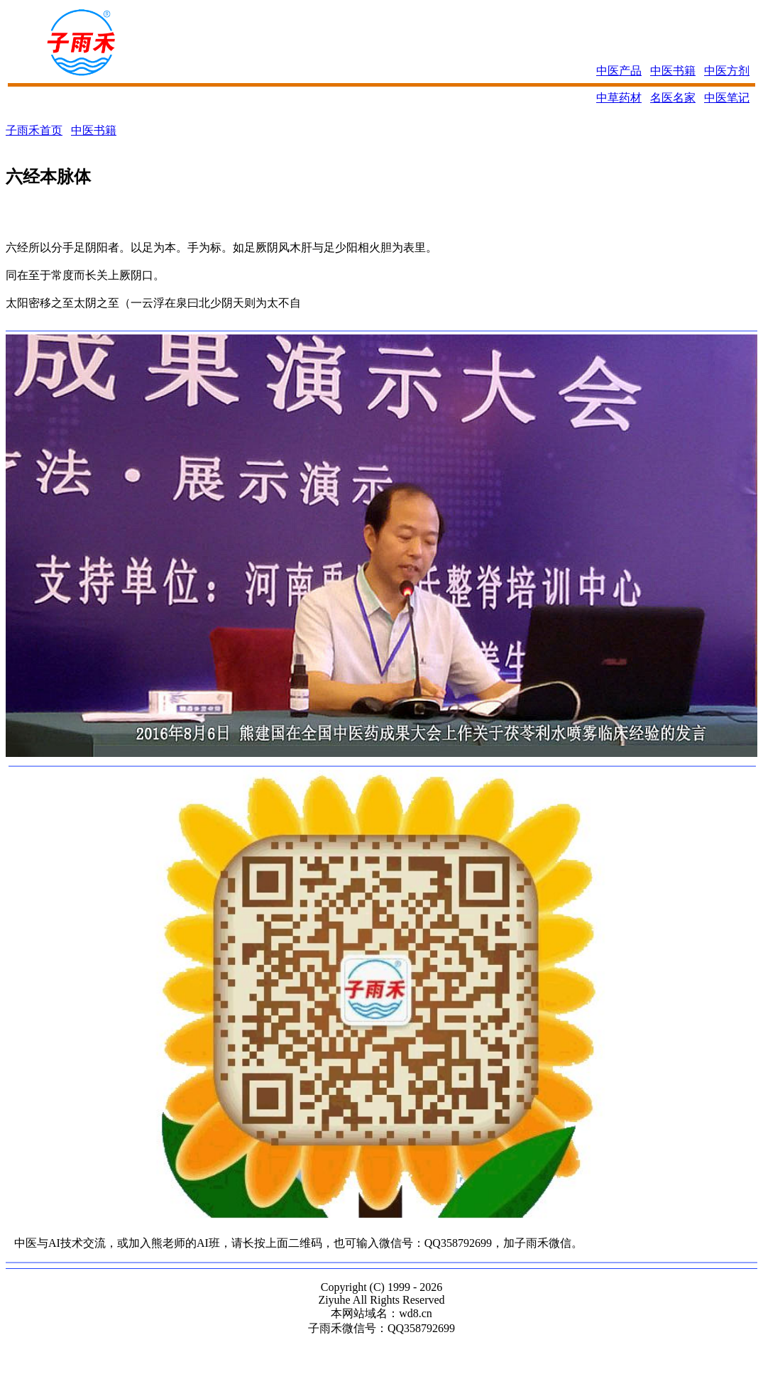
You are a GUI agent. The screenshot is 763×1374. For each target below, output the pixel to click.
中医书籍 (673, 71)
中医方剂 (727, 71)
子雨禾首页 (34, 130)
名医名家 (673, 98)
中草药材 (619, 98)
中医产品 (619, 71)
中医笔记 (727, 98)
